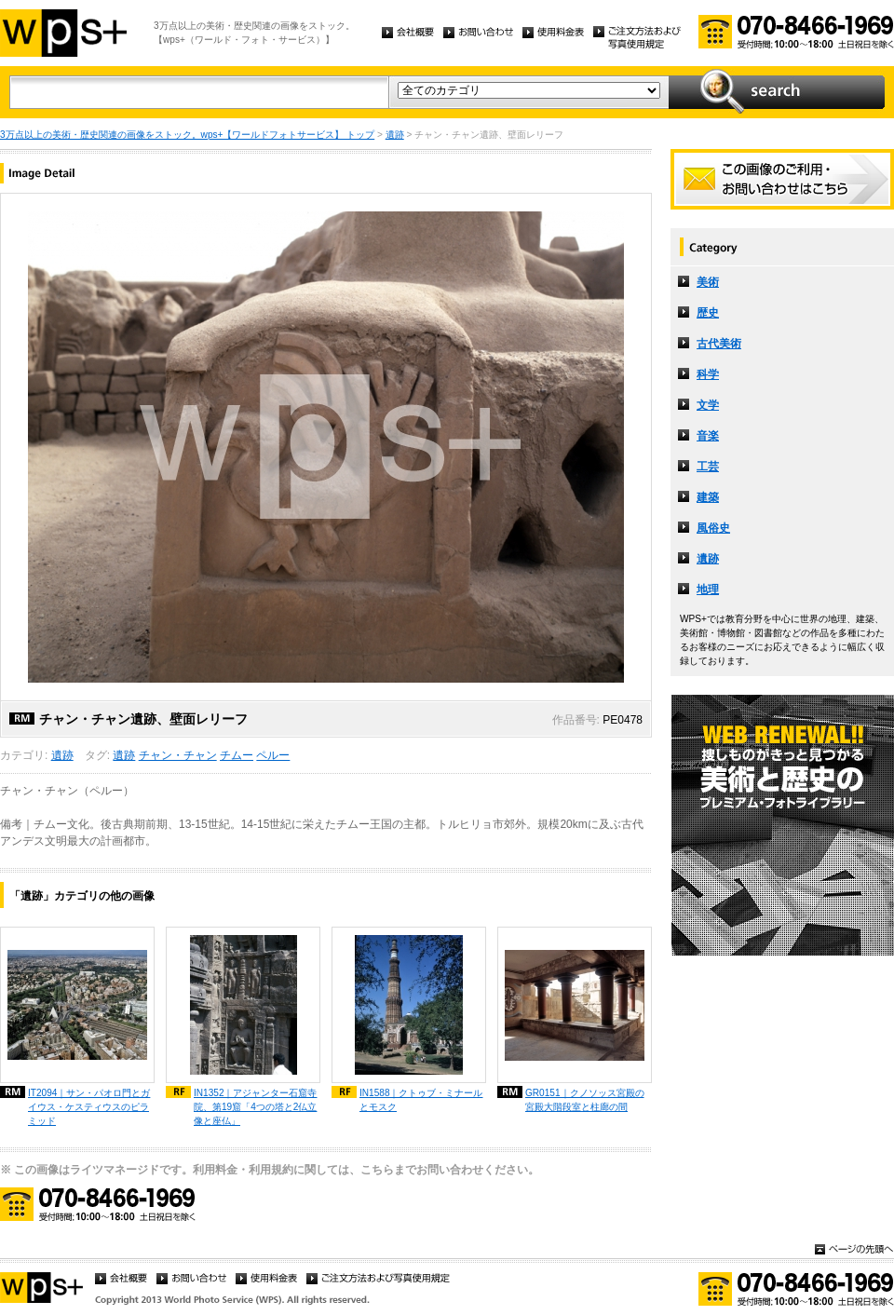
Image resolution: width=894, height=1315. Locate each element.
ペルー (273, 755)
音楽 (708, 435)
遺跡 (395, 134)
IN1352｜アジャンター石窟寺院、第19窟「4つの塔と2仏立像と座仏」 (256, 1107)
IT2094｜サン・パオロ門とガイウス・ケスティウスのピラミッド (89, 1107)
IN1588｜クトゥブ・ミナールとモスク (421, 1100)
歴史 (708, 312)
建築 (708, 497)
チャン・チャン (178, 755)
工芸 (708, 466)
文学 (708, 405)
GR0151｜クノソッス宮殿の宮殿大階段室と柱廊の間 (584, 1100)
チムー (236, 755)
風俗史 (713, 528)
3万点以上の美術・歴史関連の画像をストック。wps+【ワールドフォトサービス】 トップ (187, 134)
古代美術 (719, 343)
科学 (708, 374)
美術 (708, 282)
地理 (708, 589)
